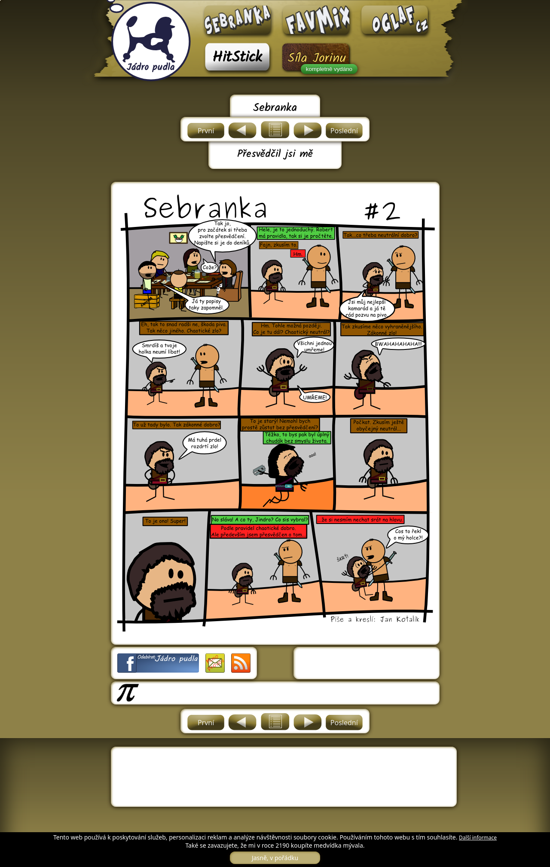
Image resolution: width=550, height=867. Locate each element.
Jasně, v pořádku (275, 858)
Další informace (478, 837)
